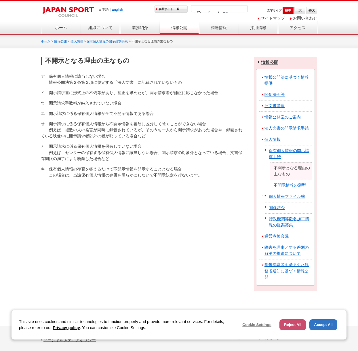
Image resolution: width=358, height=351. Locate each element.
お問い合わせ (305, 18)
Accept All (323, 324)
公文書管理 (274, 105)
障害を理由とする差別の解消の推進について (286, 250)
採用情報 (258, 27)
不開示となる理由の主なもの (292, 171)
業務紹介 (140, 27)
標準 (288, 10)
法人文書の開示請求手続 (286, 128)
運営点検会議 (276, 236)
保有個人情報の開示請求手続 (107, 41)
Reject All (292, 324)
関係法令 (277, 207)
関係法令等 (274, 94)
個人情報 (77, 41)
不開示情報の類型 (290, 185)
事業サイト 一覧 (169, 9)
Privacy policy (66, 327)
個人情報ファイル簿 (287, 196)
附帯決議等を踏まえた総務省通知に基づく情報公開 (286, 270)
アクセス (298, 27)
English (117, 9)
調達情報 (219, 27)
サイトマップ (273, 18)
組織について (100, 27)
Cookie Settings (256, 324)
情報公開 (179, 27)
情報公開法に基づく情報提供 (286, 80)
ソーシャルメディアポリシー (69, 339)
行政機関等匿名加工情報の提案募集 (289, 222)
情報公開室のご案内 (282, 117)
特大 (312, 10)
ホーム (61, 27)
